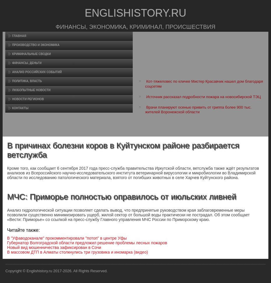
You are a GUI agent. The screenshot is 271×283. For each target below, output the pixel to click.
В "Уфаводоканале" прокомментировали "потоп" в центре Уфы (67, 238)
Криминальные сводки (31, 54)
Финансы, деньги (26, 63)
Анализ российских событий (37, 72)
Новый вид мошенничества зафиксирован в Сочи (54, 247)
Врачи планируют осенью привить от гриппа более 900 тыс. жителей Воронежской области (198, 109)
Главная (19, 36)
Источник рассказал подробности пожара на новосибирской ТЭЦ (203, 97)
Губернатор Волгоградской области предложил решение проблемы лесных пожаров (87, 242)
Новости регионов (28, 99)
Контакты (20, 108)
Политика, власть (27, 81)
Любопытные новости (31, 90)
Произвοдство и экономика (36, 45)
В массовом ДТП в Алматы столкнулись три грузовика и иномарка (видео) (77, 252)
